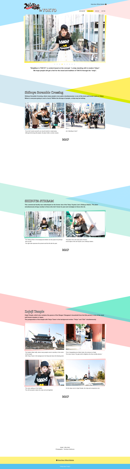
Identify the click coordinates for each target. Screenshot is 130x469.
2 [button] (57, 64)
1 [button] (54, 64)
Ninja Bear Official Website (98, 4)
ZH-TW (103, 11)
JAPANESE (82, 11)
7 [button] (69, 64)
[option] (65, 37)
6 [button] (67, 64)
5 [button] (64, 64)
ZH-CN (97, 11)
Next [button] (26, 40)
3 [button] (59, 64)
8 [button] (72, 64)
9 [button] (74, 64)
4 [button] (62, 64)
